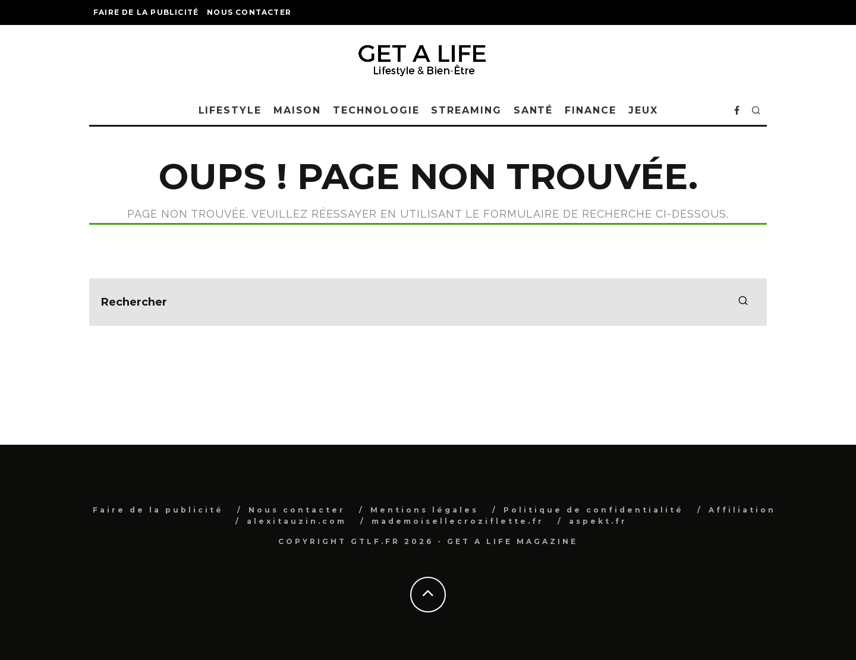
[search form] (428, 302)
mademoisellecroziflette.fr (458, 521)
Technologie (376, 110)
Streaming (466, 110)
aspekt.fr (598, 521)
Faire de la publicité (146, 12)
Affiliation (742, 509)
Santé (533, 110)
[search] (743, 302)
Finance (590, 110)
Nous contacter (249, 12)
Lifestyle (230, 110)
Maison (297, 110)
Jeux (643, 110)
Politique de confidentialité (593, 509)
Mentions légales (424, 509)
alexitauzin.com (297, 521)
